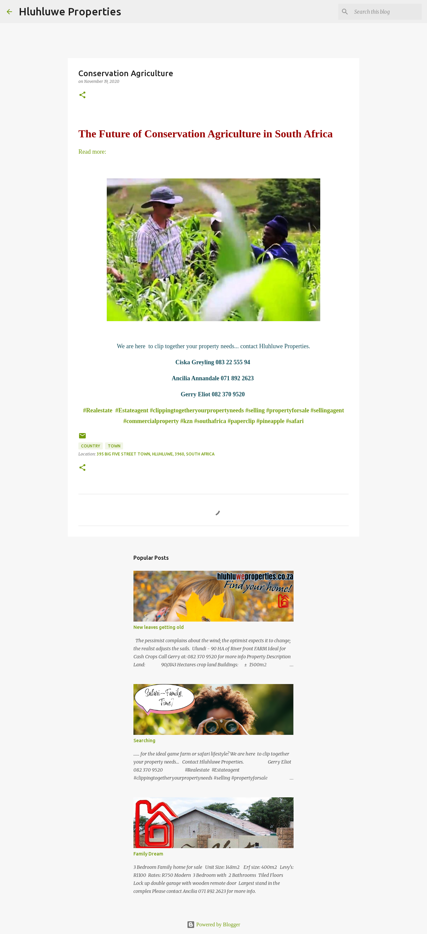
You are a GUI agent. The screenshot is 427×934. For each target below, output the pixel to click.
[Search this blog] (387, 12)
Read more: (92, 151)
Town (114, 446)
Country (90, 446)
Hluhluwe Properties (70, 11)
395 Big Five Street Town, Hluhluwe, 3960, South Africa (156, 454)
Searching (144, 740)
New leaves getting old (158, 627)
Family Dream (148, 853)
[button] (82, 95)
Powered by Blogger (213, 924)
